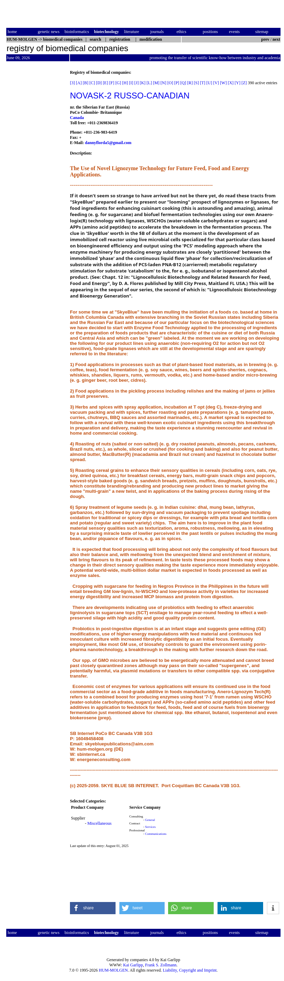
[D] (99, 82)
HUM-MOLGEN (113, 970)
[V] (216, 82)
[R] (190, 82)
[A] (79, 82)
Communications (156, 834)
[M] (156, 82)
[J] (136, 82)
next (276, 39)
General (150, 820)
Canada (77, 117)
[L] (149, 82)
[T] (202, 82)
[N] (163, 82)
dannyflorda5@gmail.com (108, 142)
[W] (223, 82)
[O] (170, 82)
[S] (196, 82)
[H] (125, 82)
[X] (231, 82)
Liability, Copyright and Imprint (190, 970)
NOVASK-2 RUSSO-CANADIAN (130, 95)
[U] (209, 82)
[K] (142, 82)
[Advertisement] (35, 174)
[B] (85, 82)
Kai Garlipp (133, 965)
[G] (118, 82)
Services (150, 827)
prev (265, 39)
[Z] (244, 82)
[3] (72, 82)
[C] (92, 82)
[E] (105, 82)
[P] (176, 82)
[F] (112, 82)
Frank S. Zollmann (160, 965)
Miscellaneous (99, 823)
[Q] (183, 82)
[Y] (237, 82)
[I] (131, 82)
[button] (93, 908)
